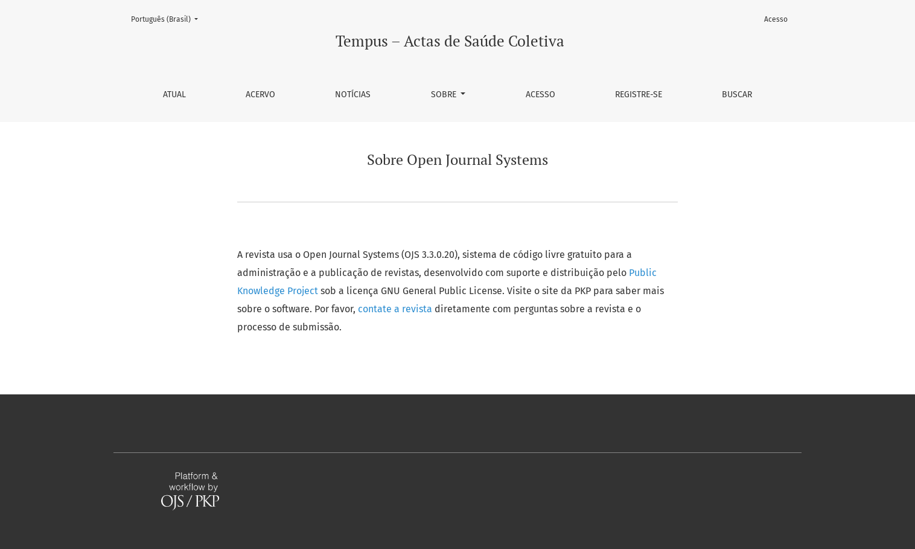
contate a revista (396, 309)
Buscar (737, 94)
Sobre (445, 94)
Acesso (540, 94)
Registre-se (638, 94)
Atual (174, 94)
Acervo (260, 94)
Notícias (353, 94)
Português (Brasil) (168, 18)
